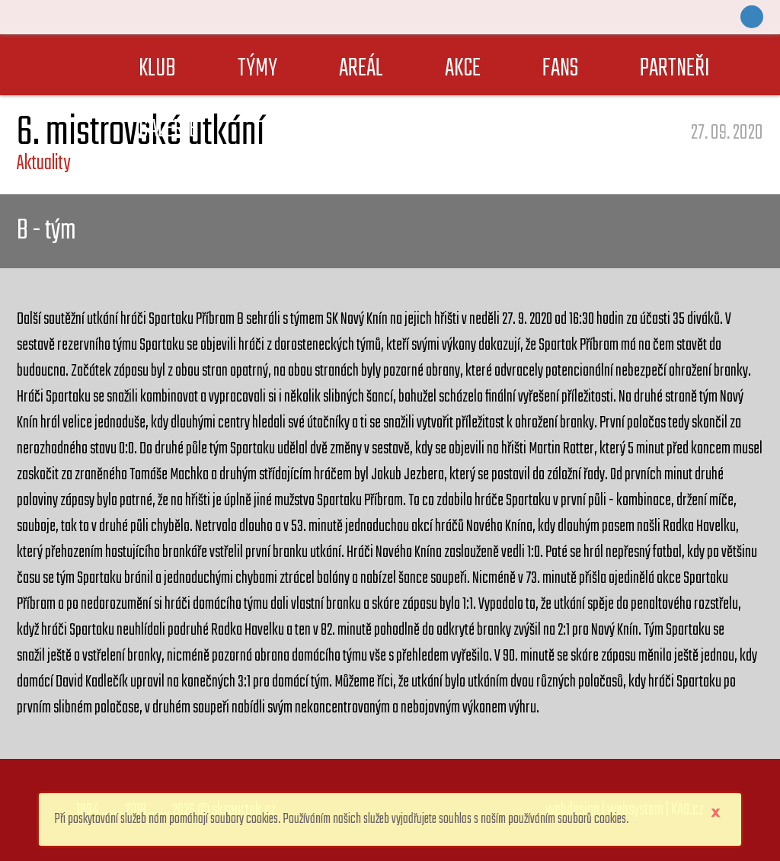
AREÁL (361, 69)
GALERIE (168, 129)
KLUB (157, 69)
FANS (560, 69)
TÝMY (257, 69)
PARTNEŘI (675, 69)
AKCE (463, 69)
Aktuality (43, 163)
